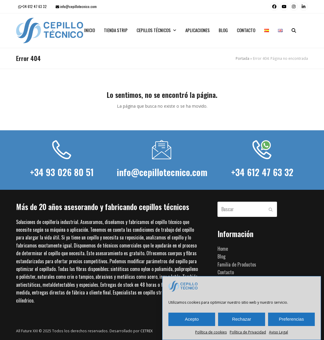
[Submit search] (271, 209)
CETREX (146, 330)
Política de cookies (211, 332)
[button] (293, 30)
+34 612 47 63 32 (34, 6)
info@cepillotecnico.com (78, 6)
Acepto (192, 319)
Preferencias (291, 319)
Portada (242, 58)
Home (222, 248)
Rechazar (241, 319)
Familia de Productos (236, 264)
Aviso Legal (278, 332)
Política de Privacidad (248, 332)
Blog (221, 256)
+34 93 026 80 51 (62, 172)
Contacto (225, 272)
